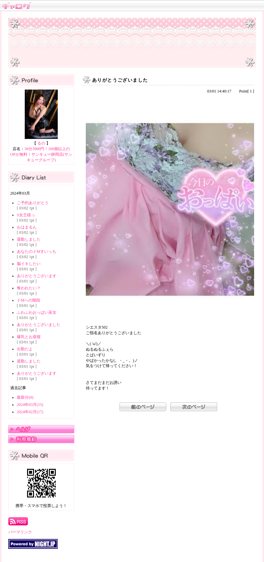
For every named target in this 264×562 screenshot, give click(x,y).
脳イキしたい (29, 263)
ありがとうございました (38, 324)
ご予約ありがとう (33, 203)
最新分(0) (25, 397)
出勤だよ (25, 349)
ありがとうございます (36, 276)
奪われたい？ (29, 288)
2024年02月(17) (30, 412)
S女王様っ (26, 215)
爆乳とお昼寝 (29, 337)
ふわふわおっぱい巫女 (36, 312)
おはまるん (27, 227)
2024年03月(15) (30, 404)
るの (41, 143)
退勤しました (29, 239)
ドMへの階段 (28, 300)
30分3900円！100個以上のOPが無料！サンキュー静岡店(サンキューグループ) (41, 154)
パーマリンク (20, 532)
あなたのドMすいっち (36, 251)
